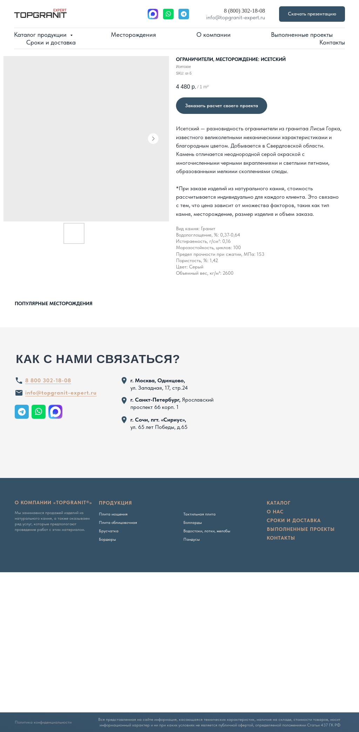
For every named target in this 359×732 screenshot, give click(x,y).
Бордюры (107, 539)
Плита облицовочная (118, 522)
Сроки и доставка (51, 42)
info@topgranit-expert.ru (235, 17)
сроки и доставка (294, 520)
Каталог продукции (41, 34)
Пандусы (191, 539)
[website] (153, 14)
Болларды (192, 522)
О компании (213, 34)
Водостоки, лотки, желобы (206, 530)
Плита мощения (113, 514)
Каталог (279, 503)
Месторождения (133, 34)
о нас (275, 511)
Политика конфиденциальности (43, 722)
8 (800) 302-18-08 (244, 11)
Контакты (332, 42)
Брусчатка (108, 530)
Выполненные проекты (302, 34)
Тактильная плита (199, 514)
